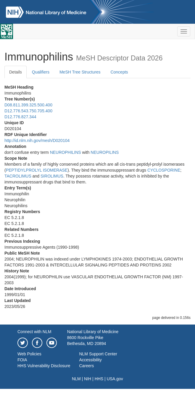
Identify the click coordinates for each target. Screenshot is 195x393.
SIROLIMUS (52, 176)
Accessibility (90, 359)
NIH (87, 378)
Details (15, 72)
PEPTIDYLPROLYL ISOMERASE (37, 170)
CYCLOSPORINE (163, 170)
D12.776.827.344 (20, 116)
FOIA (22, 359)
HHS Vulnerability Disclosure (43, 365)
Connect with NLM (34, 331)
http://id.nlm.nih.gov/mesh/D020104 (37, 140)
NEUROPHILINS (65, 152)
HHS (99, 378)
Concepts (119, 72)
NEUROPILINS (105, 152)
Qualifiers (40, 72)
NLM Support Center (98, 354)
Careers (86, 365)
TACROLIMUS (17, 176)
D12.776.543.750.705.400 (28, 110)
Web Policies (29, 354)
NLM (76, 378)
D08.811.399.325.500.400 (28, 105)
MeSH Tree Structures (80, 72)
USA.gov (115, 378)
